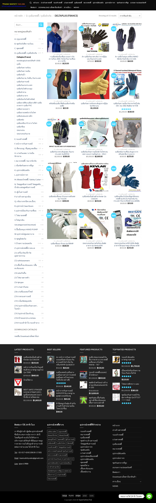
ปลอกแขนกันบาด (23, 134)
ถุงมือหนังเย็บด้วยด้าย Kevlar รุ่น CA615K (94, 197)
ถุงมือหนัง (20, 120)
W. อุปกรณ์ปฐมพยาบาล (24, 234)
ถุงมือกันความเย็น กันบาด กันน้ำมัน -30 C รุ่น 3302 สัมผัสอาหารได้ (126, 104)
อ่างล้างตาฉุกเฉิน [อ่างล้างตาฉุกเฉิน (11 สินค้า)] (53, 467)
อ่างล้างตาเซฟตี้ (46, 3)
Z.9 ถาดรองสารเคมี (22, 296)
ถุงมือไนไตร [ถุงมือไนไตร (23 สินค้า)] (61, 443)
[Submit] (41, 24)
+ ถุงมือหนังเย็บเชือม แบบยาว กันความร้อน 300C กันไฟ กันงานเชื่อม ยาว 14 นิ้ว (62, 59)
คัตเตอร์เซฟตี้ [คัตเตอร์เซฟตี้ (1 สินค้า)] (63, 435)
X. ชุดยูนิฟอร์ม (20, 239)
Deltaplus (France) (24, 57)
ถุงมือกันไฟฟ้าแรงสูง (24, 89)
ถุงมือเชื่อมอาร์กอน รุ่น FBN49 (62, 243)
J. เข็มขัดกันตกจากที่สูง (24, 165)
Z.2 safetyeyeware (22, 260)
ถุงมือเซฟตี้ (78, 3)
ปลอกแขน (21, 130)
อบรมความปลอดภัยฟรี (138, 3)
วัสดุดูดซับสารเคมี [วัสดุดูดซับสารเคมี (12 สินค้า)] (64, 447)
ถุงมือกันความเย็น (23, 71)
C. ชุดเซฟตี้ (18, 48)
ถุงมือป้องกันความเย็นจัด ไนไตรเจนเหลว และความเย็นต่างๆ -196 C (94, 153)
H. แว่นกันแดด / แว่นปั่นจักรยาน (24, 154)
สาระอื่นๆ (68, 7)
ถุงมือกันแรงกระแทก (24, 85)
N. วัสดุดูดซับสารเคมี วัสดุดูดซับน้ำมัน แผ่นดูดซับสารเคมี (27, 185)
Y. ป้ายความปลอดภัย (23, 243)
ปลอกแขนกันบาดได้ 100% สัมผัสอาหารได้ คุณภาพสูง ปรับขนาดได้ (126, 244)
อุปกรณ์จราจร (110, 3)
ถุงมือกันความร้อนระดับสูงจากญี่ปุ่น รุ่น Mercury (94, 104)
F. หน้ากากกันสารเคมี (23, 143)
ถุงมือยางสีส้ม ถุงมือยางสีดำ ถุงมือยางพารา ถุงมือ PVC (29, 104)
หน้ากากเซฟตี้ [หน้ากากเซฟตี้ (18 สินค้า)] (52, 455)
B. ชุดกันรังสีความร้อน (23, 43)
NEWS (76, 7)
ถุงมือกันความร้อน (24, 68)
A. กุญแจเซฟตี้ (20, 39)
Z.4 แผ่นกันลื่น (20, 273)
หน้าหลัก (18, 15)
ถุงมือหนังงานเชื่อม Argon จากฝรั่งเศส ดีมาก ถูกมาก (126, 153)
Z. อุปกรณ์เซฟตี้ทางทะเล (24, 248)
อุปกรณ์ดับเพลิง (98, 3)
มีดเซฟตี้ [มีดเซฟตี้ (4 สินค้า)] (70, 443)
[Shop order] (130, 15)
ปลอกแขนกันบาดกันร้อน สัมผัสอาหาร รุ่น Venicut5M (94, 244)
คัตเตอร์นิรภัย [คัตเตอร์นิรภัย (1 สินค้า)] (52, 435)
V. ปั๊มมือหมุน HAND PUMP (26, 229)
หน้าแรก (36, 3)
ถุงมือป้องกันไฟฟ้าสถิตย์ (26, 99)
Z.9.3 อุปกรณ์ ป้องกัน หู (23, 313)
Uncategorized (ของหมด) (25, 224)
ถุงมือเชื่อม (21, 127)
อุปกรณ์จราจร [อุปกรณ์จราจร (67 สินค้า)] (68, 459)
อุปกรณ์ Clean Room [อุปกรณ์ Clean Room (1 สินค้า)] (55, 459)
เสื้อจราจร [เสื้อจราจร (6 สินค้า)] (51, 475)
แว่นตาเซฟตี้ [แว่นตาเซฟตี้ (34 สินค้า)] (61, 475)
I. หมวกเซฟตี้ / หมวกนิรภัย (25, 161)
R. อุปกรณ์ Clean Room (23, 206)
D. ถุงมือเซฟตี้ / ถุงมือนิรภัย (38, 15)
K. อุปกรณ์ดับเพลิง (22, 170)
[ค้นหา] (30, 2)
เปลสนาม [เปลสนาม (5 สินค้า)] (67, 471)
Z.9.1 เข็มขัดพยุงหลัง (23, 301)
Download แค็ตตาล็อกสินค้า (50, 7)
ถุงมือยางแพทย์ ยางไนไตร (26, 112)
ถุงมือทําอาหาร (22, 96)
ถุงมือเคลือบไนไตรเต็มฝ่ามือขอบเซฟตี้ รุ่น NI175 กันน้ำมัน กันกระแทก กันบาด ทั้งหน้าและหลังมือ (127, 198)
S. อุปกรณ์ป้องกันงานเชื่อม (25, 210)
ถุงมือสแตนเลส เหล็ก (24, 116)
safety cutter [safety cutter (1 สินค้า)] (52, 431)
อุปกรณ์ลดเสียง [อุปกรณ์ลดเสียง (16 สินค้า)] (65, 463)
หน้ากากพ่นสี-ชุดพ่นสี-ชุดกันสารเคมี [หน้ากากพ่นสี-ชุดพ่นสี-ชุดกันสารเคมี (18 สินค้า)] (60, 451)
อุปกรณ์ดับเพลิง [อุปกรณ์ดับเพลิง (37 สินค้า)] (53, 463)
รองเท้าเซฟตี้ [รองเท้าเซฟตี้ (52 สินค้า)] (52, 447)
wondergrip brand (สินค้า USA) (28, 61)
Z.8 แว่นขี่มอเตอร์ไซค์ (23, 291)
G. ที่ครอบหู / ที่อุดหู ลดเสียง (25, 148)
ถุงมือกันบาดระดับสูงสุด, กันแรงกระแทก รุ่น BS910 (62, 153)
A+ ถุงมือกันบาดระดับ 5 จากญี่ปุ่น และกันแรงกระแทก (94, 58)
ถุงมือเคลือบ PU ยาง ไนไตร (27, 123)
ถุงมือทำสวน (21, 92)
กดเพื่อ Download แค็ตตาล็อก (26, 336)
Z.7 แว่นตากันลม (21, 287)
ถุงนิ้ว (19, 64)
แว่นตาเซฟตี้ (68, 3)
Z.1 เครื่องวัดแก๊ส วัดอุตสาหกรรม (22, 254)
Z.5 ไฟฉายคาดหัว (21, 277)
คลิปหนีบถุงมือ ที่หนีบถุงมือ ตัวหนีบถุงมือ (62, 104)
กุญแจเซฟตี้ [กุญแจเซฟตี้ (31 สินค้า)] (62, 431)
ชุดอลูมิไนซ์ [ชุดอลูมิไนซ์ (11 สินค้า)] (52, 439)
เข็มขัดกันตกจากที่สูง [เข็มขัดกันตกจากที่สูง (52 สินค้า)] (55, 471)
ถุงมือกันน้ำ (21, 75)
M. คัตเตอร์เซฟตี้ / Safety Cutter (27, 179)
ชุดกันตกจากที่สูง (123, 3)
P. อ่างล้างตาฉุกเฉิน (22, 196)
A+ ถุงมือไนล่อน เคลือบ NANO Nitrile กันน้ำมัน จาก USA (126, 58)
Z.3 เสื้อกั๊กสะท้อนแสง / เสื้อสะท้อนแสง (25, 266)
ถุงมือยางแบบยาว (23, 109)
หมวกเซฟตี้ (87, 3)
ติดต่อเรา (34, 7)
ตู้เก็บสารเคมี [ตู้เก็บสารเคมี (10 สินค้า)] (70, 439)
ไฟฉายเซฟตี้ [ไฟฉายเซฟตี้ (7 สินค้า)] (52, 479)
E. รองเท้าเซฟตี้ (20, 139)
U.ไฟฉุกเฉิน (19, 220)
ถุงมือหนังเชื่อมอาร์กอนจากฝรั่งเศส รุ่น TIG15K (62, 197)
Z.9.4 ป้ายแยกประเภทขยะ (25, 318)
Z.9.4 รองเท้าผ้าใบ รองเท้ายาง (26, 323)
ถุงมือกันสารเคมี (23, 82)
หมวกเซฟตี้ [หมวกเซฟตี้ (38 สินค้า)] (63, 455)
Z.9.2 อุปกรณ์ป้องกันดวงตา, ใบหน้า (25, 307)
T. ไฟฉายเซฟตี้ (20, 215)
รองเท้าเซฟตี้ (57, 3)
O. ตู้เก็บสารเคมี (21, 192)
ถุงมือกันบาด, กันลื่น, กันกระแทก (29, 78)
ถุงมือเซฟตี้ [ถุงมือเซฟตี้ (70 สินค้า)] (51, 443)
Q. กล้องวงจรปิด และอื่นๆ (24, 201)
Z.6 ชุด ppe (18, 282)
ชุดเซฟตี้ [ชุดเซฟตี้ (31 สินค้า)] (61, 439)
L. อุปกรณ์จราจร (21, 175)
